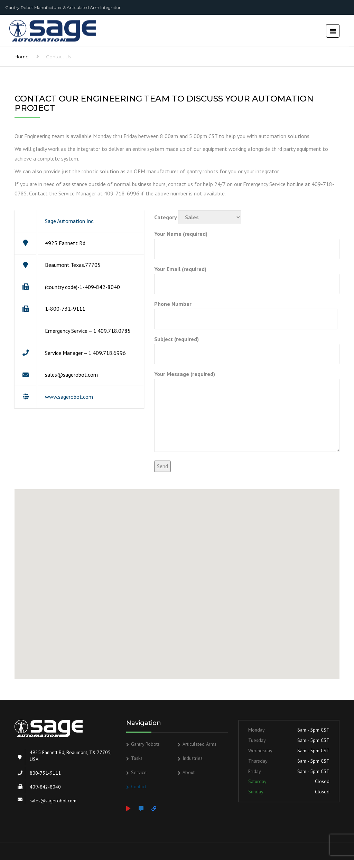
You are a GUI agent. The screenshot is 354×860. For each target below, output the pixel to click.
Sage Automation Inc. (69, 221)
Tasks (136, 758)
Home (22, 56)
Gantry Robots (145, 744)
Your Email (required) (246, 276)
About (189, 772)
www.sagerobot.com (69, 396)
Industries (193, 758)
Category (197, 217)
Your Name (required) (246, 241)
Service (139, 772)
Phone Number (245, 311)
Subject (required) (246, 346)
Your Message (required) (246, 411)
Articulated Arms (199, 744)
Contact (138, 786)
